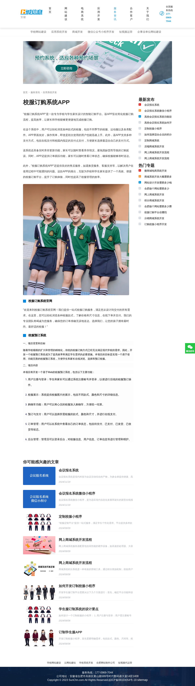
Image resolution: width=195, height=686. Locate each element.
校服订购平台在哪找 (155, 212)
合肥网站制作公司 (105, 662)
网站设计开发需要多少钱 (158, 182)
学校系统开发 (86, 662)
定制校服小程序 (70, 516)
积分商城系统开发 (154, 200)
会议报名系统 (69, 470)
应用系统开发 (59, 31)
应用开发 (98, 14)
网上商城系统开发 (154, 194)
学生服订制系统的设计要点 (78, 609)
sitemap (142, 680)
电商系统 (82, 14)
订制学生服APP (70, 632)
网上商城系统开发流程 (75, 539)
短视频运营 (125, 31)
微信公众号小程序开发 (101, 31)
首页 (50, 10)
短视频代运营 (125, 662)
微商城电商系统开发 (155, 170)
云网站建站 (70, 662)
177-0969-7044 (169, 17)
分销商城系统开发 (154, 218)
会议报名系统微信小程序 (77, 493)
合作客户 (131, 14)
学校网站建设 (38, 31)
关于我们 (147, 14)
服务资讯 (115, 14)
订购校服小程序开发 (155, 224)
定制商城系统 (151, 140)
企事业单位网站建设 (149, 31)
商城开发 (77, 31)
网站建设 (66, 14)
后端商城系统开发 (154, 146)
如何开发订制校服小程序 (77, 586)
